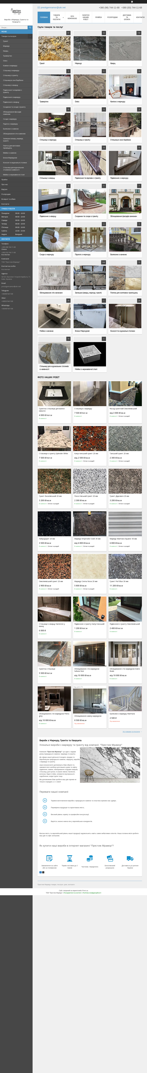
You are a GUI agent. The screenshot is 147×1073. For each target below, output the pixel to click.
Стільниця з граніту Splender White (53, 453)
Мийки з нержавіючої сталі (14, 174)
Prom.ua (85, 890)
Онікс (5, 61)
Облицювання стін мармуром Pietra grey (54, 715)
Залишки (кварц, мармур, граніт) (13, 139)
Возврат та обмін (8, 199)
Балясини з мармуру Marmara (122, 714)
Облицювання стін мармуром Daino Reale (125, 670)
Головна (44, 17)
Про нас (5, 184)
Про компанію (72, 17)
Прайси (4, 179)
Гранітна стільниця (47, 669)
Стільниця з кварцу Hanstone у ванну (52, 625)
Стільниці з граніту (10, 75)
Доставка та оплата (127, 17)
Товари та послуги (9, 36)
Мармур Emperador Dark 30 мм (87, 539)
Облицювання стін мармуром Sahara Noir (86, 670)
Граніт (5, 41)
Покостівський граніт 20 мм (86, 496)
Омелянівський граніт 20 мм (51, 581)
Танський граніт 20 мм (119, 453)
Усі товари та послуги (131, 731)
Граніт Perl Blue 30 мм (119, 581)
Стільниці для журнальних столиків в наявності (13, 168)
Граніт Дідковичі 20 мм (119, 496)
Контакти (5, 204)
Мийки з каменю (9, 153)
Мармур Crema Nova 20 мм (85, 581)
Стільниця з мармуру (83, 409)
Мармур (6, 46)
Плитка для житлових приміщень (11, 147)
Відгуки (4, 189)
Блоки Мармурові (10, 158)
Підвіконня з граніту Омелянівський (125, 624)
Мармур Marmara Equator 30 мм (123, 539)
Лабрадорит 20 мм (47, 539)
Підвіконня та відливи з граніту (12, 91)
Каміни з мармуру (10, 65)
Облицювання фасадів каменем (12, 113)
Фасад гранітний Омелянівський (123, 409)
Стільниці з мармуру (11, 70)
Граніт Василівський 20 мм (50, 496)
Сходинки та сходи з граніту (14, 107)
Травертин (7, 56)
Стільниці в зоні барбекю (13, 80)
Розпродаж (6, 194)
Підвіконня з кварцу (11, 102)
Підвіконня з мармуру (11, 97)
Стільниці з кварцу (10, 85)
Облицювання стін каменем (14, 133)
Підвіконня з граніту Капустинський (89, 624)
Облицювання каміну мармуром (87, 716)
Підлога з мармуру (10, 124)
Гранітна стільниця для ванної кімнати (52, 410)
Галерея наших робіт (85, 17)
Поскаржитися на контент (72, 893)
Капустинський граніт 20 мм (86, 453)
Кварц (5, 51)
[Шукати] (30, 27)
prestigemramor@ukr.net (11, 286)
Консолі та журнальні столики (15, 162)
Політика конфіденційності (92, 893)
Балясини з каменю (11, 129)
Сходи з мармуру (10, 119)
